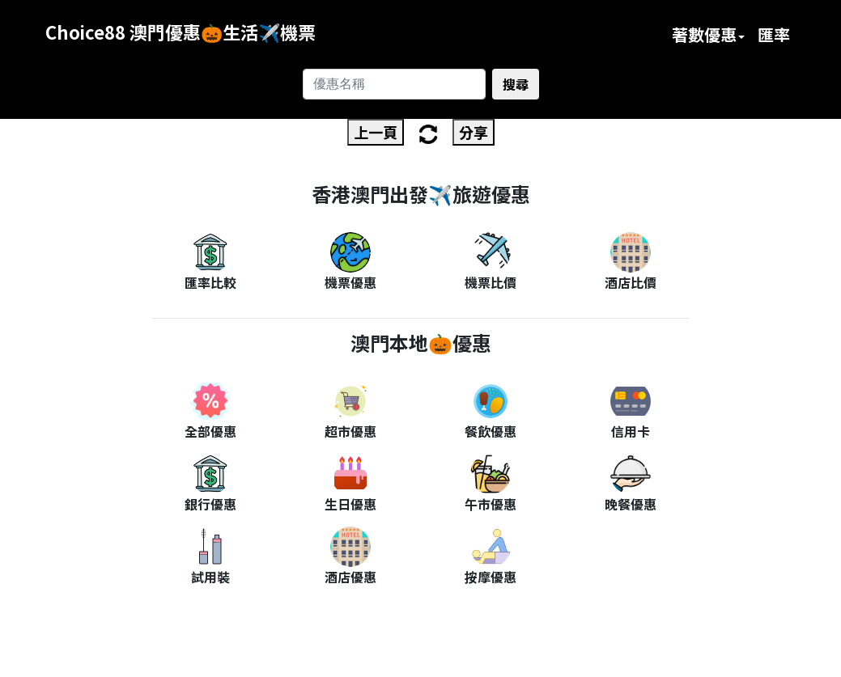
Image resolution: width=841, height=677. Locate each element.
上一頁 (375, 131)
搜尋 (516, 84)
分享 (473, 131)
